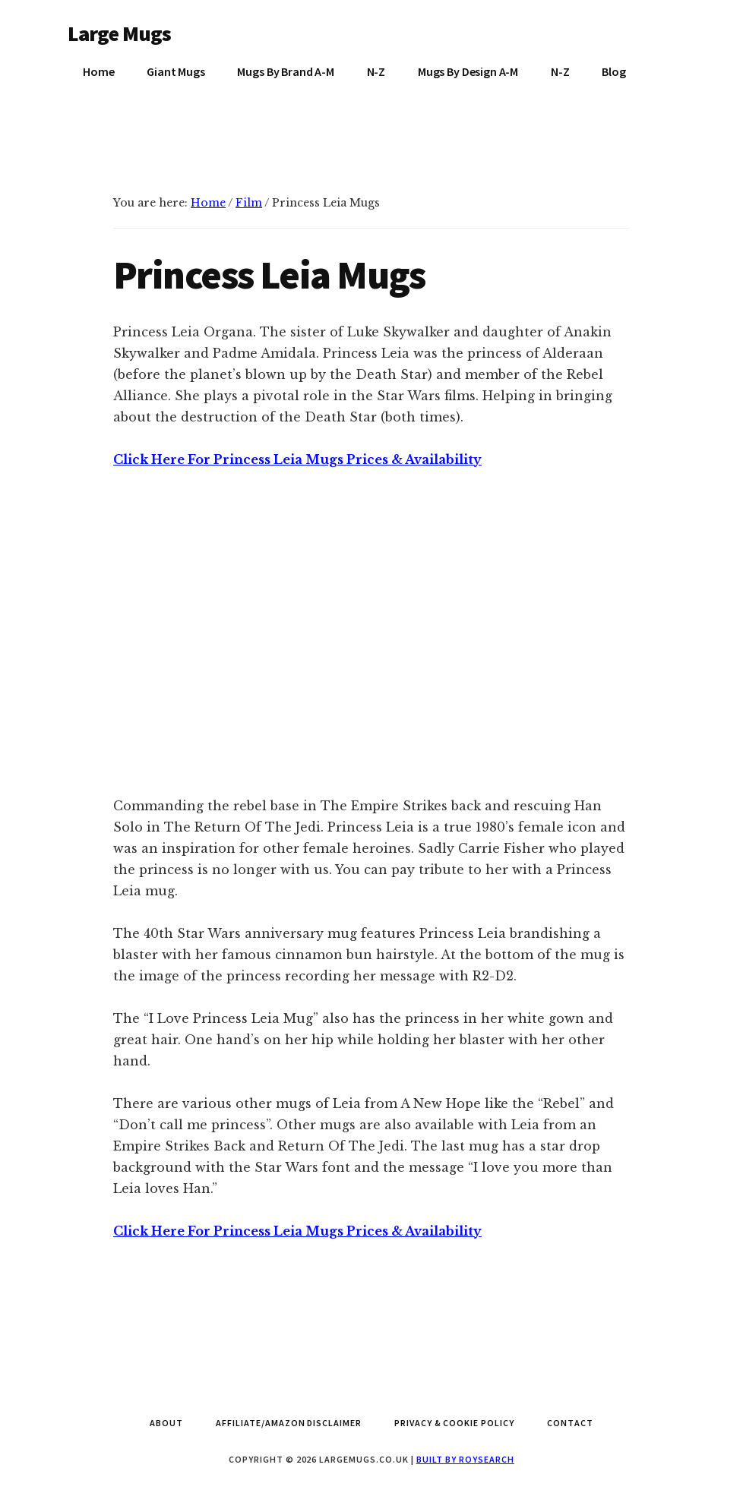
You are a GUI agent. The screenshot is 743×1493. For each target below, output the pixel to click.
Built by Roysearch (465, 1459)
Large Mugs (120, 33)
